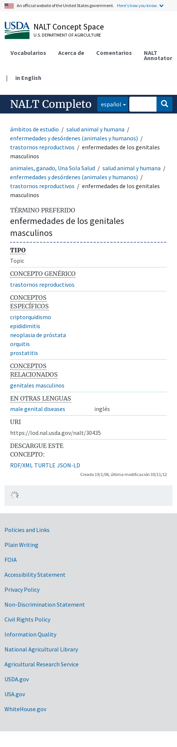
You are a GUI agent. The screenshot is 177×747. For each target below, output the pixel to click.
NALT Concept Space (69, 26)
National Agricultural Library (41, 649)
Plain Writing (21, 544)
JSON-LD (68, 465)
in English (28, 77)
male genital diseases (37, 409)
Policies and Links (27, 529)
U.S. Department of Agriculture (67, 35)
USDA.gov (16, 679)
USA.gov (14, 694)
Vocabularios (28, 52)
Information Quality (30, 634)
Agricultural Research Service (41, 664)
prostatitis (24, 353)
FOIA (10, 559)
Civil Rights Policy (27, 619)
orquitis (20, 344)
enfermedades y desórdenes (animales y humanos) (74, 138)
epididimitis (25, 326)
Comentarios (114, 52)
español (109, 103)
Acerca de (71, 52)
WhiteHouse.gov (25, 709)
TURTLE (45, 465)
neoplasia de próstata (38, 335)
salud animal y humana (95, 129)
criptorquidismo (30, 317)
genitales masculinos (37, 385)
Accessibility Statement (35, 574)
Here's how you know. (137, 5)
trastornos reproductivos (42, 147)
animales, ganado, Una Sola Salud (52, 168)
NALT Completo (51, 104)
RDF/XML (21, 465)
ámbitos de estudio (34, 129)
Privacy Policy (21, 589)
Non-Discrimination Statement (44, 604)
